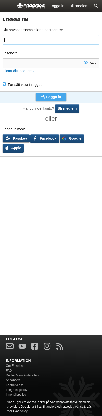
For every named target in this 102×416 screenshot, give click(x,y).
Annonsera (13, 380)
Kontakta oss (14, 385)
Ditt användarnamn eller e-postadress (32, 30)
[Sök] (96, 6)
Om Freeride (14, 366)
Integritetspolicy (16, 390)
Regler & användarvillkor (22, 375)
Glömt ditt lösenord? (18, 71)
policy (23, 411)
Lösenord (10, 53)
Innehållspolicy (16, 394)
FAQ (9, 370)
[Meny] (7, 6)
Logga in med (13, 129)
